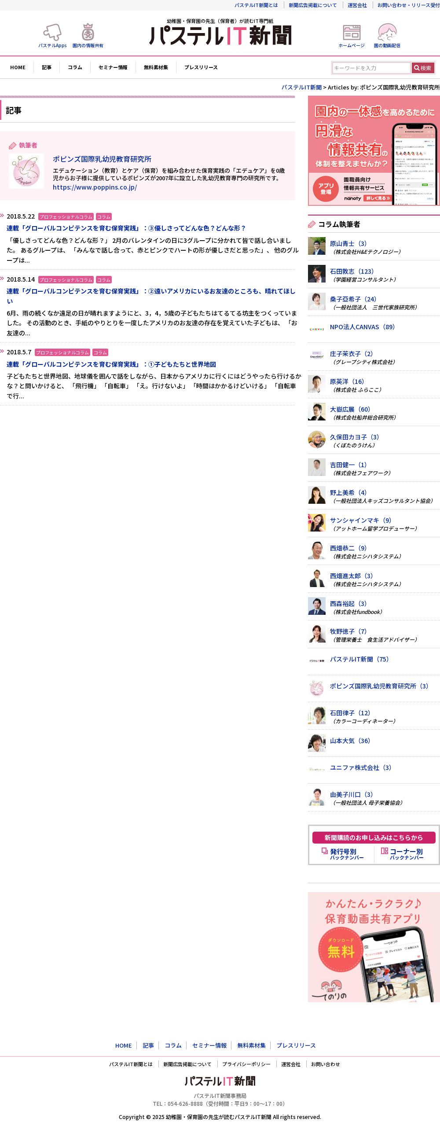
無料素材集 (156, 67)
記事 (46, 67)
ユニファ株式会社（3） (362, 767)
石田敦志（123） (354, 271)
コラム (75, 67)
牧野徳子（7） (350, 631)
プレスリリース (201, 67)
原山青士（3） (350, 243)
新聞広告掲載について (313, 4)
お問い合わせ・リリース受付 (409, 4)
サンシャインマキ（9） (362, 520)
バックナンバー (347, 854)
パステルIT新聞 (302, 87)
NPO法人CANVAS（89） (364, 326)
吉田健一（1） (350, 464)
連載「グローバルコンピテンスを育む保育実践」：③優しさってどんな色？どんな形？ (126, 227)
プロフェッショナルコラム (66, 216)
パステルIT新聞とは (256, 4)
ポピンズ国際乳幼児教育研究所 (102, 158)
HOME (18, 67)
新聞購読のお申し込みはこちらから (374, 837)
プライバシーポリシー (246, 1063)
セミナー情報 (113, 67)
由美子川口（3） (353, 794)
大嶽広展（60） (352, 409)
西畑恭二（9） (350, 547)
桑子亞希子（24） (355, 298)
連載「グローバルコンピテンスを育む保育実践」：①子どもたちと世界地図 (111, 364)
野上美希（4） (350, 492)
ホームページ (351, 45)
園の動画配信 (387, 45)
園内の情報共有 (88, 45)
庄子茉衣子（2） (353, 353)
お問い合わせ (325, 1063)
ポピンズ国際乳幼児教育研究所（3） (381, 685)
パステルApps (52, 45)
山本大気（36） (352, 740)
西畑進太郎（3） (353, 575)
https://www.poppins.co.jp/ (95, 186)
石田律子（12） (352, 712)
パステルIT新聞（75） (361, 658)
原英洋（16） (349, 381)
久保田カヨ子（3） (356, 436)
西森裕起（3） (350, 603)
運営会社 (357, 4)
